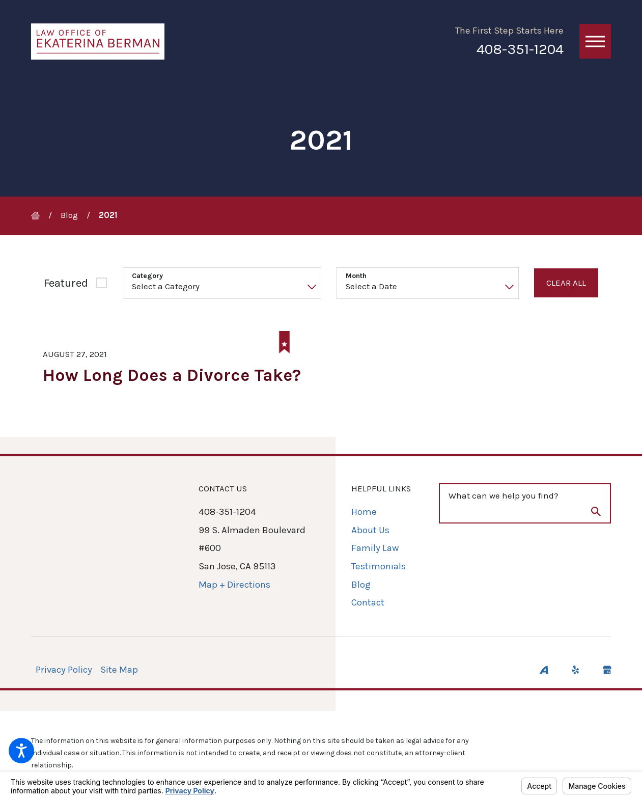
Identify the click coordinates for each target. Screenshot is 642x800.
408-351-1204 (520, 49)
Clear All (566, 283)
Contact (367, 603)
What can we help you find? (504, 496)
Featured (66, 283)
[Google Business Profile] (607, 670)
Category (147, 276)
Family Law (375, 548)
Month (356, 276)
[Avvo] (544, 670)
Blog (69, 215)
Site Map (119, 669)
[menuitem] (381, 513)
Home (364, 512)
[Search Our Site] (596, 514)
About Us (370, 530)
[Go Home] (39, 215)
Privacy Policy (64, 669)
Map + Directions (234, 584)
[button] (21, 750)
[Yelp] (575, 670)
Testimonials (378, 566)
